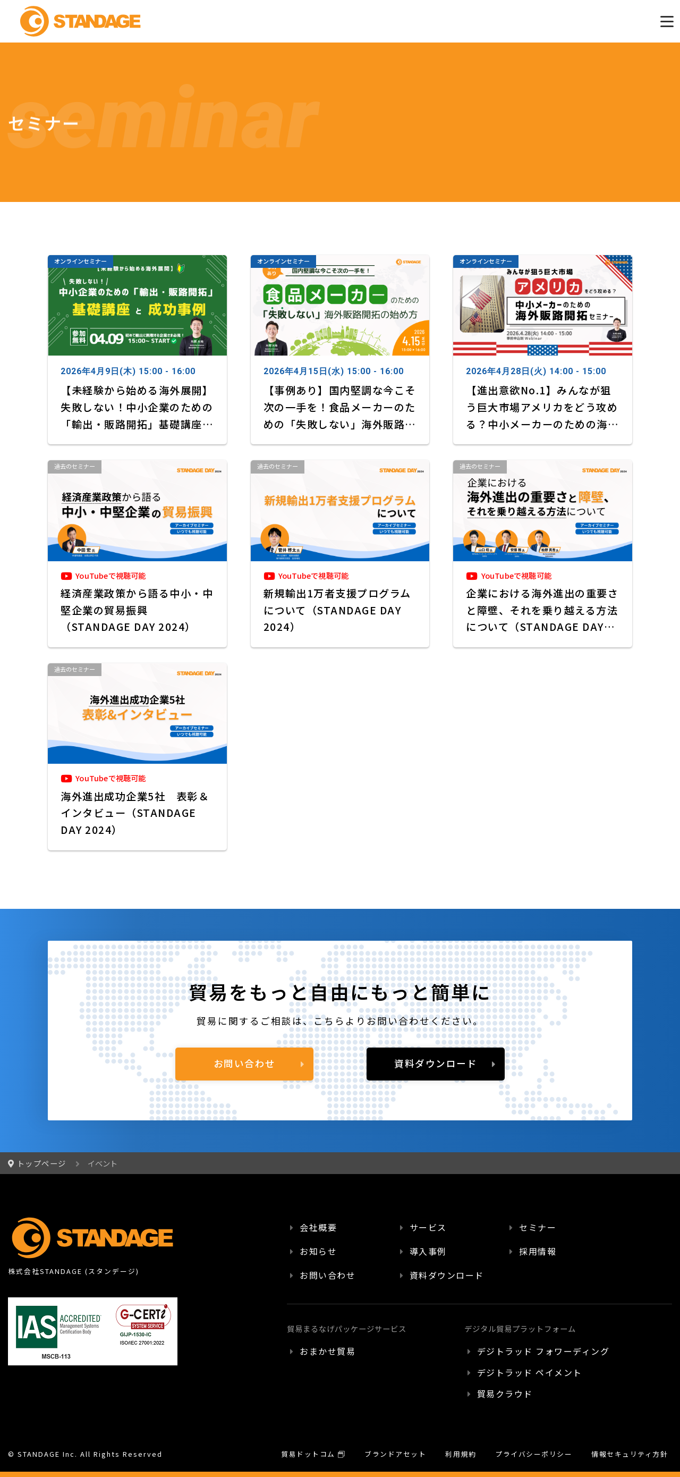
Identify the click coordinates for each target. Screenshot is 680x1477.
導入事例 (428, 1251)
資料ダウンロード (435, 1063)
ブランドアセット (395, 1454)
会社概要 (318, 1227)
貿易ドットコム (308, 1454)
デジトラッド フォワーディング (543, 1351)
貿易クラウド (505, 1393)
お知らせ (318, 1251)
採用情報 (537, 1251)
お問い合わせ (245, 1063)
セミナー (537, 1227)
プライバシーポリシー (533, 1454)
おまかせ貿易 (327, 1351)
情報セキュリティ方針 (629, 1454)
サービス (428, 1227)
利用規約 (460, 1454)
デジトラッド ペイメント (529, 1372)
